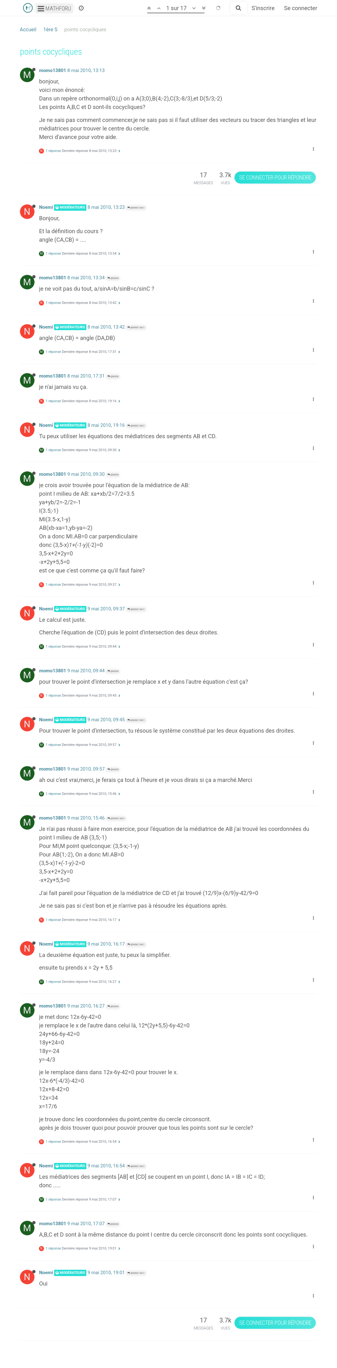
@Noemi (113, 278)
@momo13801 (136, 207)
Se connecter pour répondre (275, 177)
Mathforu (54, 8)
